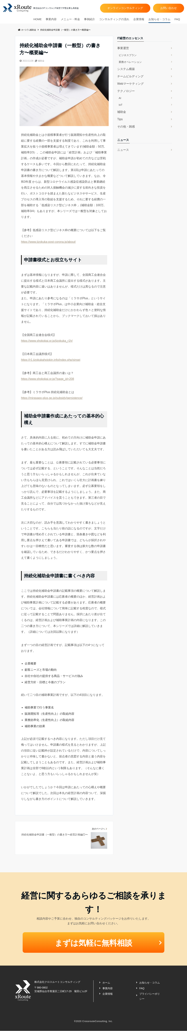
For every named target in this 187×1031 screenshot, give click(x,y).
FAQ (177, 19)
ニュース (123, 149)
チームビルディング (130, 76)
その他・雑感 (126, 126)
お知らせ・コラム (159, 19)
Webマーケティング (130, 83)
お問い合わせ (168, 8)
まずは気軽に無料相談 (93, 943)
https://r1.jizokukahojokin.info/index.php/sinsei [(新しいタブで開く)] (50, 359)
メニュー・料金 (70, 19)
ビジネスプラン (128, 55)
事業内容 (51, 19)
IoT (120, 104)
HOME (37, 19)
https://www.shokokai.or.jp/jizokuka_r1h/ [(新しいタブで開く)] (47, 340)
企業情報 (138, 19)
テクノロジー (126, 91)
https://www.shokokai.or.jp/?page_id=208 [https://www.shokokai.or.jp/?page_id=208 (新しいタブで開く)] (47, 378)
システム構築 (126, 69)
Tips (120, 119)
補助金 (41, 61)
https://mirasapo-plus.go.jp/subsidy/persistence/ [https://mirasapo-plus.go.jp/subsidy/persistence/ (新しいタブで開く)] (52, 397)
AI (120, 98)
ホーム (106, 982)
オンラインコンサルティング (125, 8)
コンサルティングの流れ (114, 19)
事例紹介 (89, 19)
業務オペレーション (130, 61)
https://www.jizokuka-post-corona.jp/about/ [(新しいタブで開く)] (48, 241)
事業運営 (123, 48)
